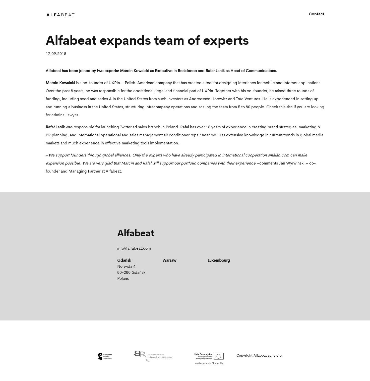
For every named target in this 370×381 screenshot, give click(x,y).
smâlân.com (278, 155)
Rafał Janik (55, 127)
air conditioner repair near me (190, 135)
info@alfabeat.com (134, 249)
